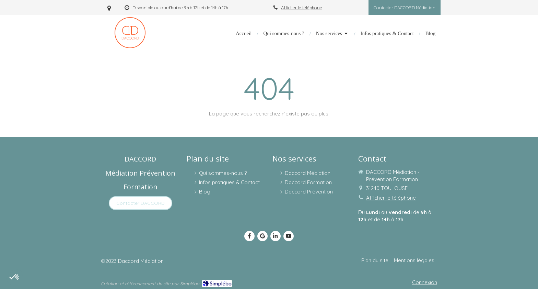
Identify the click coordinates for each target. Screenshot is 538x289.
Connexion (424, 282)
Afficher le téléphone (301, 7)
